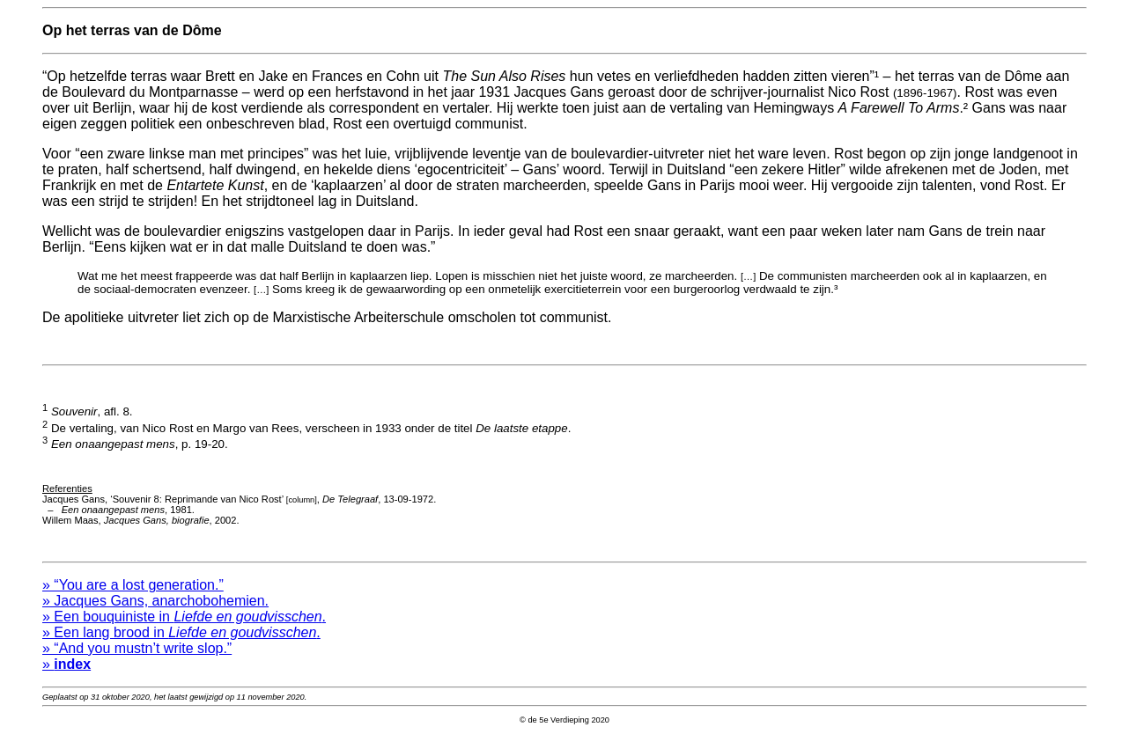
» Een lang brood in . (181, 642)
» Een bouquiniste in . (184, 627)
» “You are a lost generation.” (133, 595)
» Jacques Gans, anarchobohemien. (155, 611)
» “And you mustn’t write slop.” (137, 658)
